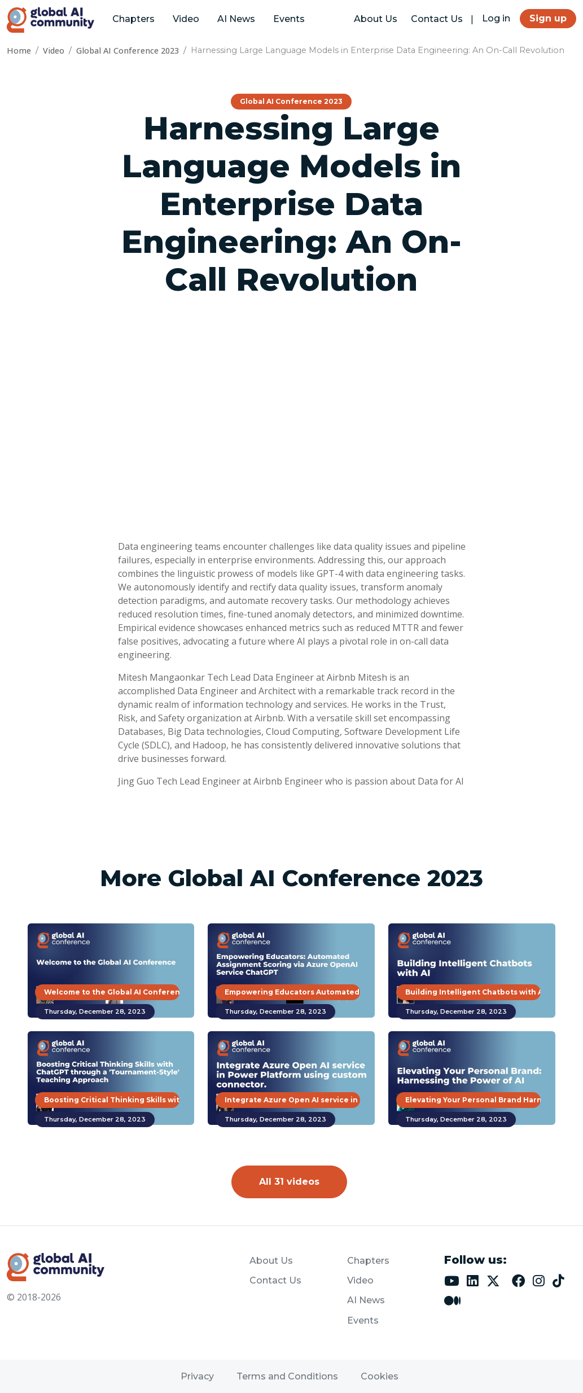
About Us (375, 19)
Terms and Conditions (287, 1376)
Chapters (133, 19)
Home (19, 50)
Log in (496, 18)
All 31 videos (289, 1181)
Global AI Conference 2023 (127, 50)
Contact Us (437, 19)
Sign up (548, 18)
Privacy (197, 1376)
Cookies (379, 1376)
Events (289, 19)
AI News (236, 19)
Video (186, 19)
